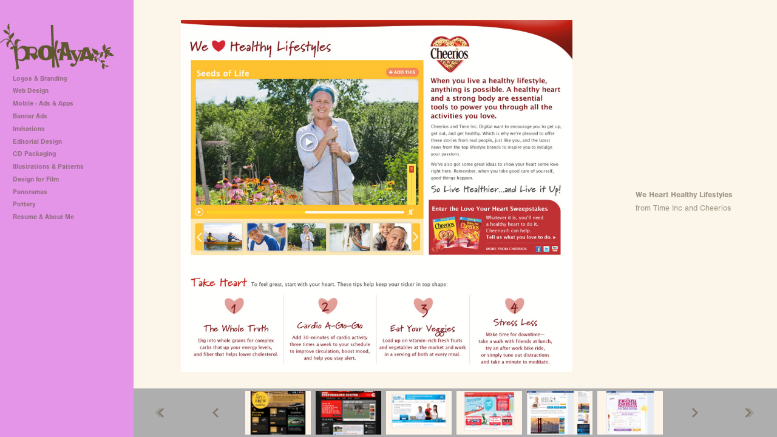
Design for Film (36, 179)
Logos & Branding (40, 79)
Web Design (31, 91)
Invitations (29, 129)
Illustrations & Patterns (48, 167)
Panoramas (30, 192)
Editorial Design (37, 142)
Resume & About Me (43, 217)
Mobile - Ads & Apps (43, 103)
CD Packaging (34, 154)
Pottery (24, 204)
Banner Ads (30, 116)
